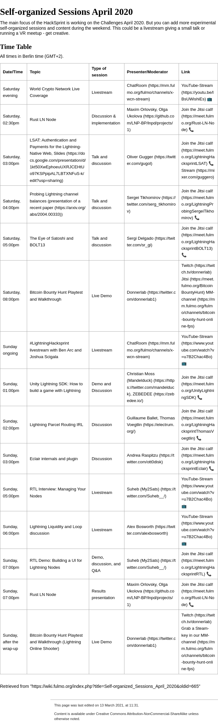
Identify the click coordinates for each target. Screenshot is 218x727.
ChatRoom (137, 85)
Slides (59, 153)
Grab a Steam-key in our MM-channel (195, 635)
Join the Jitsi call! (197, 191)
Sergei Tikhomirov (144, 197)
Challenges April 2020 (122, 22)
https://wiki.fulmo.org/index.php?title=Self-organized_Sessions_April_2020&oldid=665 (115, 686)
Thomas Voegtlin (151, 421)
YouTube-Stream (197, 85)
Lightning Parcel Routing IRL (56, 424)
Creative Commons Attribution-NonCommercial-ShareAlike (141, 714)
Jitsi (185, 279)
